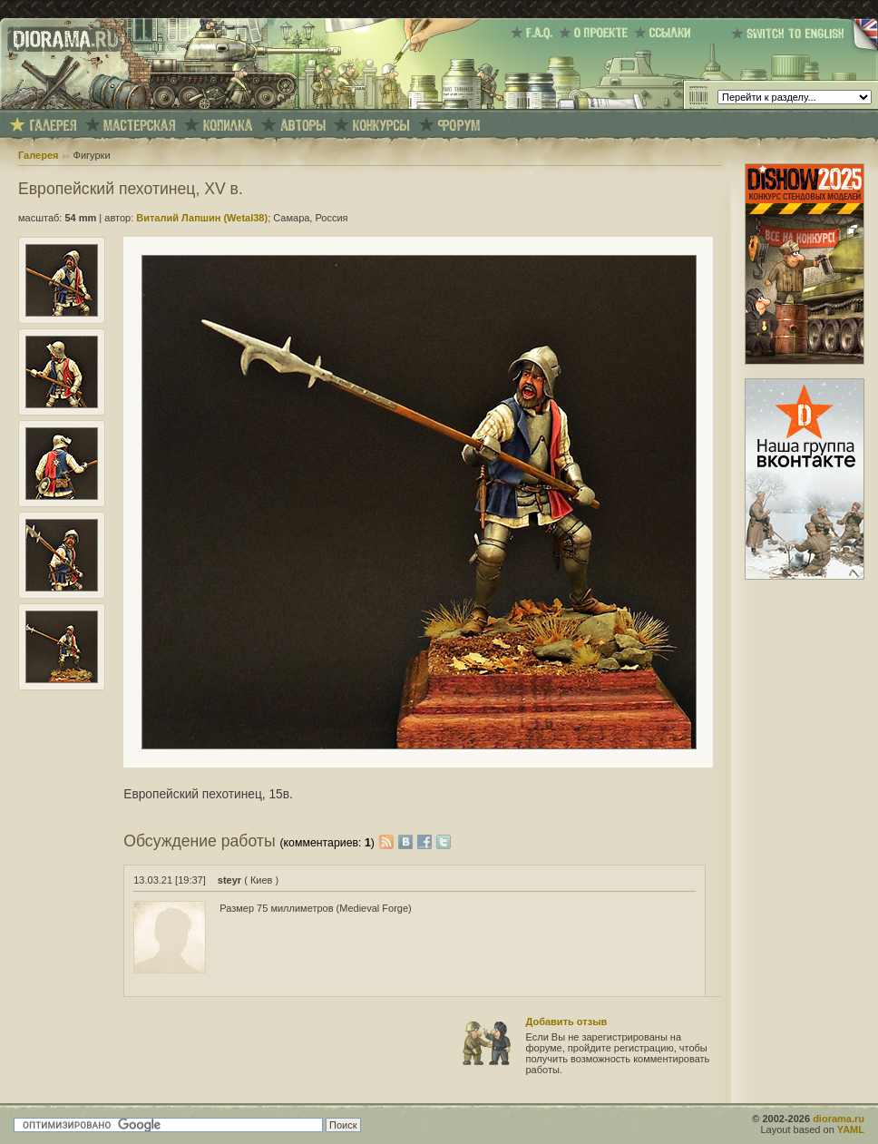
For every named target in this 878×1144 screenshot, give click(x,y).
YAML (850, 1129)
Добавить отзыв (567, 1021)
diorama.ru (838, 1118)
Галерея (38, 155)
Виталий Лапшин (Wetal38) (202, 217)
